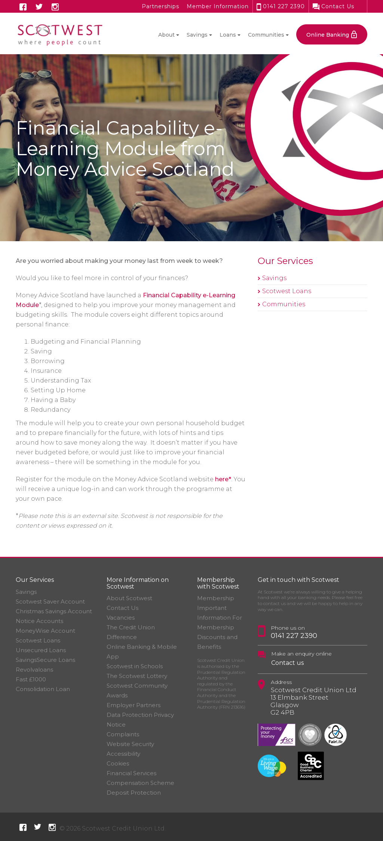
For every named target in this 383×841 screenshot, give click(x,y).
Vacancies (121, 617)
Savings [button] (197, 34)
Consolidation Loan (43, 689)
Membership (215, 598)
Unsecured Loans (41, 650)
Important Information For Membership (219, 617)
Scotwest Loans (286, 291)
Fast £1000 (31, 679)
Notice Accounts (39, 620)
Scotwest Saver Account (50, 601)
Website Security (130, 744)
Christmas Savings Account (54, 611)
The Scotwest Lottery (137, 675)
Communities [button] (266, 34)
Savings (274, 278)
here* (223, 479)
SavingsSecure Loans (45, 659)
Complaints (123, 734)
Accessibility (123, 753)
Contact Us (333, 6)
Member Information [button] (218, 6)
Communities (283, 304)
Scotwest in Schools (135, 666)
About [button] (166, 34)
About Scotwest (129, 598)
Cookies (118, 763)
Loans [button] (228, 34)
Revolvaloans (34, 669)
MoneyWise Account (45, 630)
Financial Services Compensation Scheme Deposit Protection (140, 783)
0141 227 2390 (281, 6)
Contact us (287, 662)
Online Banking (327, 34)
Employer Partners (133, 705)
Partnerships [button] (160, 6)
